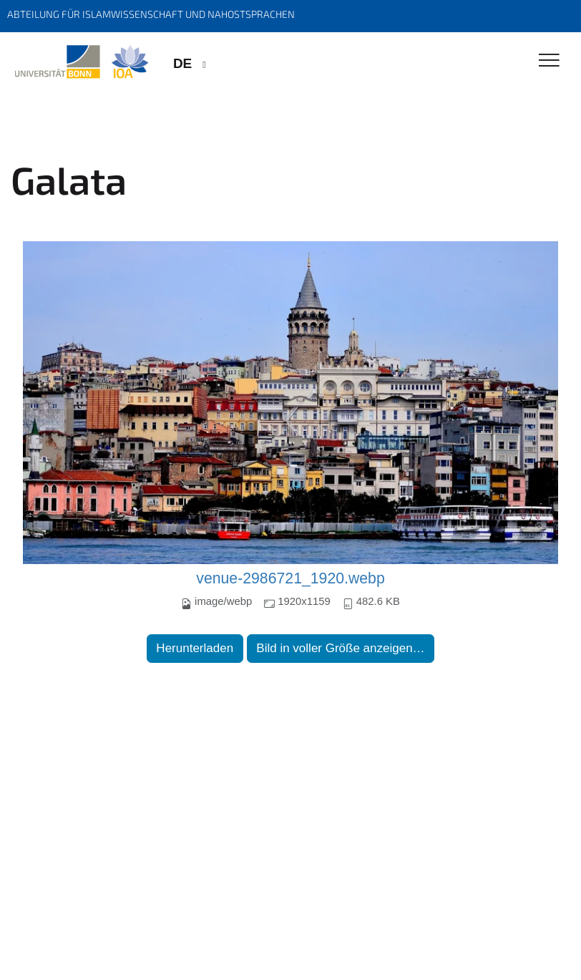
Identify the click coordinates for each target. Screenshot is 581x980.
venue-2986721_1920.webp (290, 578)
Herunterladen (194, 648)
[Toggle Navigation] (549, 61)
